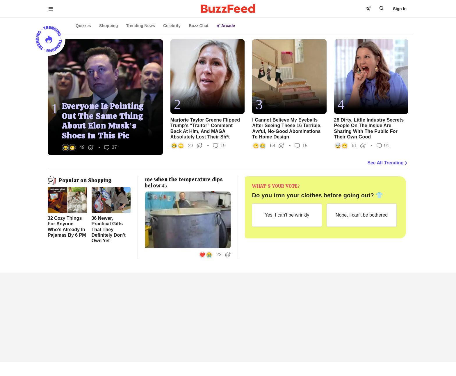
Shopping (108, 25)
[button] (78, 147)
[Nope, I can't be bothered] (362, 215)
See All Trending (387, 163)
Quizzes (83, 25)
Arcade (226, 25)
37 (110, 147)
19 (219, 146)
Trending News (140, 25)
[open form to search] (381, 8)
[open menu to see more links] (50, 8)
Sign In (400, 8)
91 (383, 146)
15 (301, 146)
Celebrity (172, 25)
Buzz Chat (199, 25)
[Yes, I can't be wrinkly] (287, 215)
